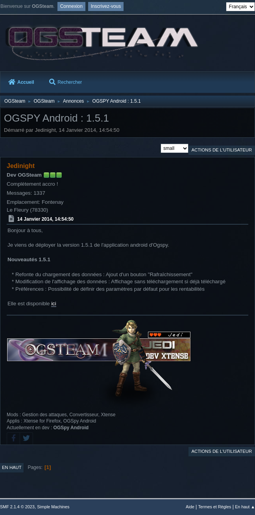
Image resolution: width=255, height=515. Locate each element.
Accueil (21, 82)
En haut (12, 467)
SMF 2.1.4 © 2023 (17, 506)
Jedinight (21, 165)
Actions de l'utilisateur (221, 150)
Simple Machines (53, 506)
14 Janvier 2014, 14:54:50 (45, 219)
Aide (190, 506)
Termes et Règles (214, 506)
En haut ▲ (245, 506)
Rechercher (65, 82)
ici (53, 303)
